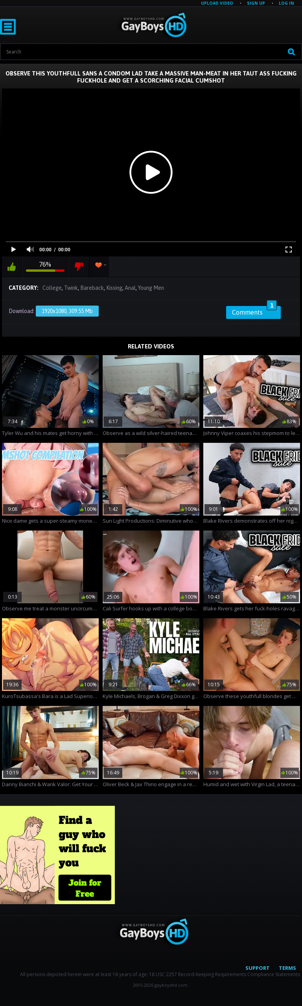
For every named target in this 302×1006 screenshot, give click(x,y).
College (52, 288)
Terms (287, 967)
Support (257, 967)
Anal (130, 288)
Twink (71, 288)
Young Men (151, 288)
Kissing (114, 288)
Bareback (92, 288)
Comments (254, 311)
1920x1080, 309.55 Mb (67, 311)
